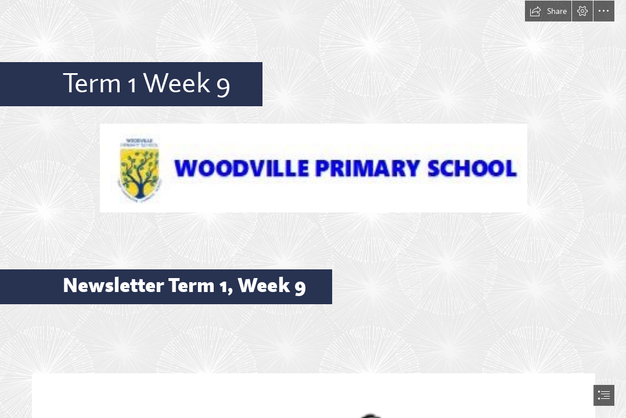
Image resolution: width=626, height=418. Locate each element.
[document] (313, 209)
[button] (548, 11)
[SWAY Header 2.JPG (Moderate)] (313, 167)
